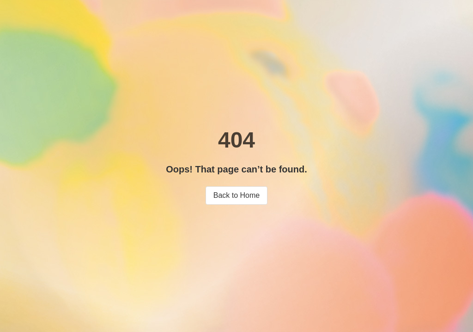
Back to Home (236, 195)
